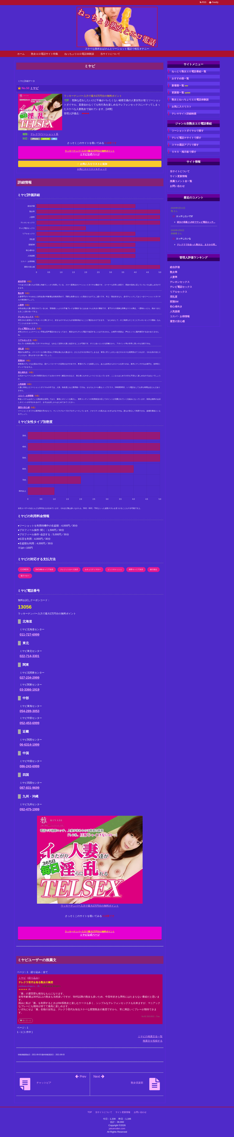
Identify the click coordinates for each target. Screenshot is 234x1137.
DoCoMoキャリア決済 (44, 569)
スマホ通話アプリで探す (185, 144)
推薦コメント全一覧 (181, 181)
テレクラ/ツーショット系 (44, 134)
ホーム (21, 53)
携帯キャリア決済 (136, 569)
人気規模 (22, 384)
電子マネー (25, 576)
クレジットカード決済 (69, 569)
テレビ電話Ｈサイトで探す (186, 137)
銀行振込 (153, 569)
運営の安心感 (24, 407)
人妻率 (21, 305)
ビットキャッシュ (115, 569)
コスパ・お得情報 (25, 396)
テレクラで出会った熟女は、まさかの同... (197, 244)
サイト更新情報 (178, 176)
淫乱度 (21, 349)
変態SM (21, 360)
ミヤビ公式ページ (90, 153)
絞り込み (33, 977)
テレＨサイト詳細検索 (184, 113)
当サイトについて (110, 53)
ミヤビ (34, 88)
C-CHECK (25, 569)
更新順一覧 (181, 92)
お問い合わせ (177, 186)
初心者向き (23, 372)
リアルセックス (25, 340)
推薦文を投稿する (153, 1040)
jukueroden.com (117, 1128)
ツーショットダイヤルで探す (188, 130)
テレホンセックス (25, 317)
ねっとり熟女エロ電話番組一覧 (189, 71)
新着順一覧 (180, 85)
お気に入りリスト (181, 106)
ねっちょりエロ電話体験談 (79, 53)
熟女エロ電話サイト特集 (44, 53)
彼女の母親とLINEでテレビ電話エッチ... (196, 222)
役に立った (26, 1020)
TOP (90, 1112)
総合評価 (22, 281)
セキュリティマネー (93, 569)
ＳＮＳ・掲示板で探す (184, 152)
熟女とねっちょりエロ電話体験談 (190, 99)
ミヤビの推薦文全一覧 (150, 1036)
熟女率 (21, 293)
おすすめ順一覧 (180, 78)
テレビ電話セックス (26, 328)
